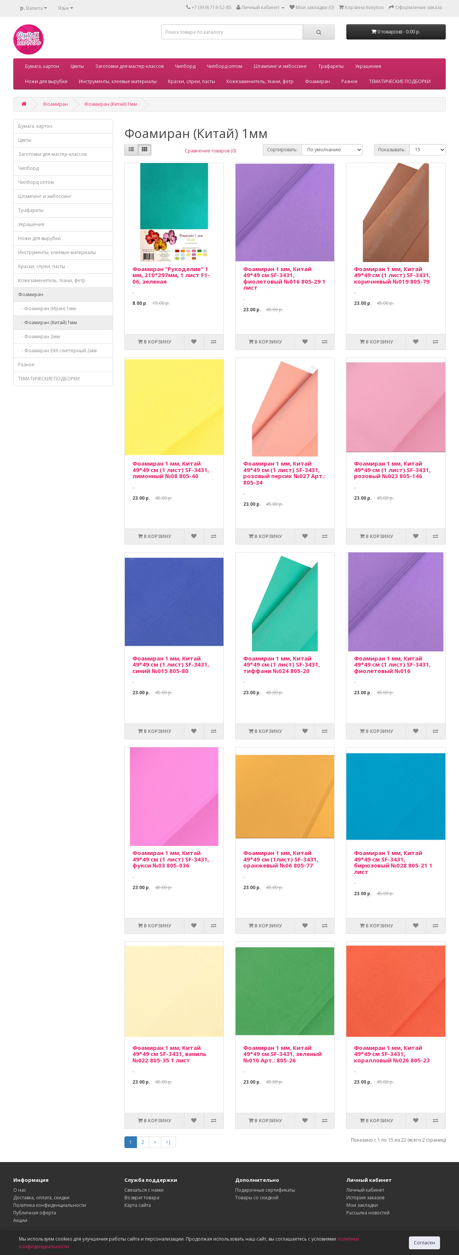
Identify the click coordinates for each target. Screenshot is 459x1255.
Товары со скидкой (256, 1197)
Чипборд (185, 66)
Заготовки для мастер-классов (129, 66)
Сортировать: (282, 149)
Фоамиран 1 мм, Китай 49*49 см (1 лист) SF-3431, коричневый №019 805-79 (392, 275)
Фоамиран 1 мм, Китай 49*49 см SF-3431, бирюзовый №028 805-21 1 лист (393, 862)
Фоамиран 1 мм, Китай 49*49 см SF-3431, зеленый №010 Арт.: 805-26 (282, 1054)
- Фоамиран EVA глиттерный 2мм (57, 350)
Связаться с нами (143, 1190)
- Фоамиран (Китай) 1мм (47, 322)
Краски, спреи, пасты (191, 81)
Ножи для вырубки (46, 81)
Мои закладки (362, 1205)
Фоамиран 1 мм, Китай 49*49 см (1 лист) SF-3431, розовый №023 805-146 (392, 470)
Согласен (424, 1242)
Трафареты (331, 66)
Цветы (77, 66)
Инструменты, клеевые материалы (118, 81)
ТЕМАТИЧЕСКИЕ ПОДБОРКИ (400, 81)
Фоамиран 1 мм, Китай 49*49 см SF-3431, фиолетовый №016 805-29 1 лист (284, 278)
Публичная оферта (34, 1213)
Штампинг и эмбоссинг (280, 66)
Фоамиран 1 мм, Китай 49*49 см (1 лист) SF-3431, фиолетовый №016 (392, 664)
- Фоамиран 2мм (39, 336)
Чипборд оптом (224, 66)
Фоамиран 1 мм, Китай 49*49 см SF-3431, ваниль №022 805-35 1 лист (169, 1054)
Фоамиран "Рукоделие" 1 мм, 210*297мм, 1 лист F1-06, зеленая (171, 275)
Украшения (368, 66)
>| (168, 1142)
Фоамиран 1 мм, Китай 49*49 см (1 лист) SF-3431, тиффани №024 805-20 (281, 664)
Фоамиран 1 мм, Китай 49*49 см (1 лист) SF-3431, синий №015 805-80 (170, 664)
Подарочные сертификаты (265, 1190)
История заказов (365, 1197)
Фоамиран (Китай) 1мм (110, 104)
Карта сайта (137, 1205)
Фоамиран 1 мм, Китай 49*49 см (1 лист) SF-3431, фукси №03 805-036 (170, 859)
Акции (20, 1220)
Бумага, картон (42, 66)
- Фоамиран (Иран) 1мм (47, 308)
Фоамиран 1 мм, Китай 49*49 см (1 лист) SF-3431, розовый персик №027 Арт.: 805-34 (284, 473)
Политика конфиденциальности (49, 1205)
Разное (349, 81)
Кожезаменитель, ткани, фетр (260, 81)
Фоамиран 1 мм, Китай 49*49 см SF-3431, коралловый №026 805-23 (392, 1054)
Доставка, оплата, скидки (41, 1197)
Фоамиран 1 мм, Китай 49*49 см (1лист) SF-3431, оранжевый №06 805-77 (280, 859)
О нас (19, 1190)
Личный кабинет (365, 1190)
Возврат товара (141, 1197)
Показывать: (392, 149)
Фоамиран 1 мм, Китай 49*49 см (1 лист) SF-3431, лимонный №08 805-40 (170, 470)
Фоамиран (317, 81)
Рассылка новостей (368, 1213)
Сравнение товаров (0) (210, 150)
